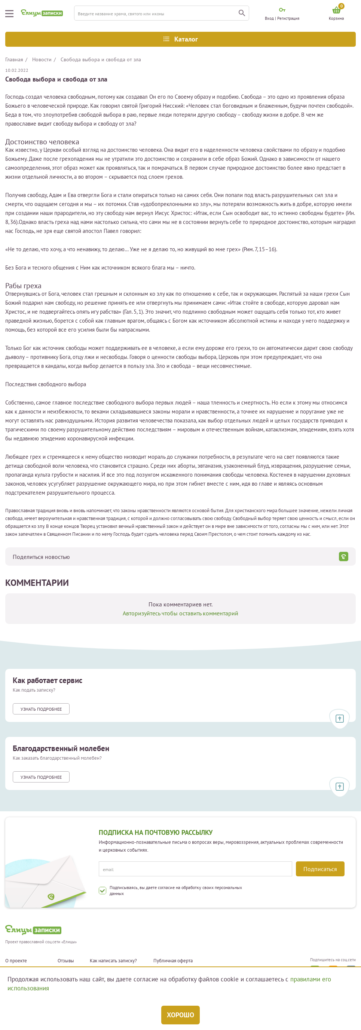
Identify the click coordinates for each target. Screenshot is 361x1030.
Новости (42, 59)
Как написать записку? (113, 961)
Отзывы (66, 961)
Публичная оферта (173, 961)
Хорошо (180, 1015)
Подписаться (320, 869)
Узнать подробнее (41, 709)
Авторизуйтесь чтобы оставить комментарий (180, 613)
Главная (14, 59)
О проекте (16, 961)
